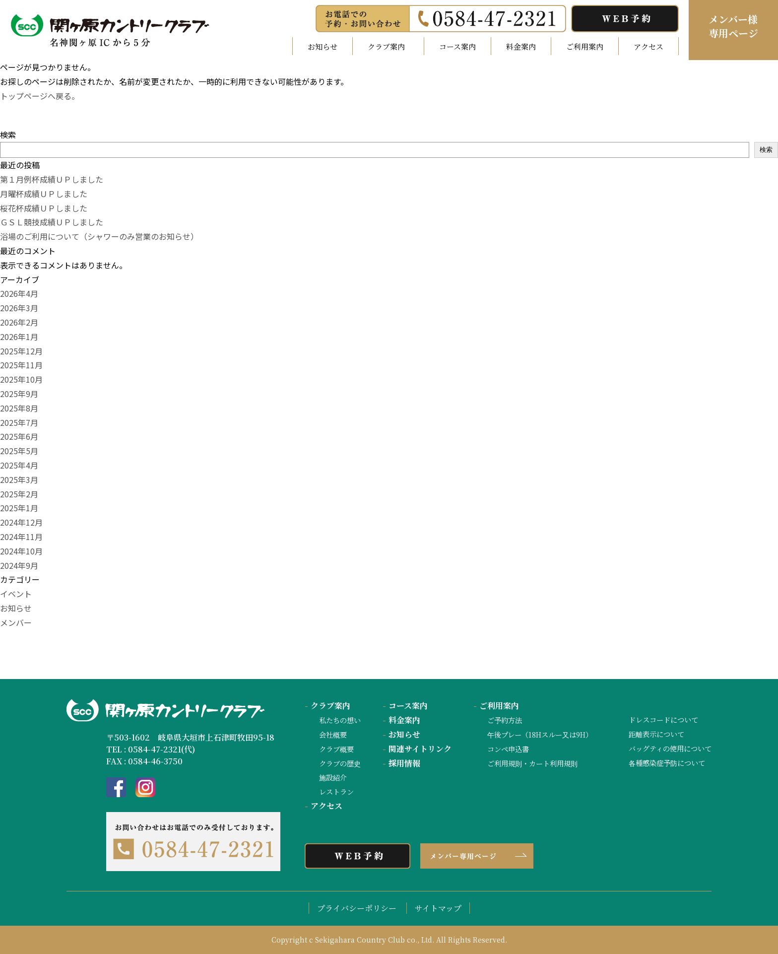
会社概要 (333, 734)
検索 (8, 134)
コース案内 (457, 46)
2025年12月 (21, 351)
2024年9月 (19, 565)
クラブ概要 (336, 749)
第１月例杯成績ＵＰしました (51, 179)
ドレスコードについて (663, 719)
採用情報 (401, 763)
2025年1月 (19, 508)
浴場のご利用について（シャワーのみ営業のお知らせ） (99, 236)
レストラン (336, 791)
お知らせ (322, 46)
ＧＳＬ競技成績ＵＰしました (51, 222)
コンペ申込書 (508, 749)
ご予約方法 (504, 720)
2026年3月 (19, 308)
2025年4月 (19, 465)
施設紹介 (333, 777)
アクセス (648, 46)
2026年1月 (19, 336)
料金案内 (521, 46)
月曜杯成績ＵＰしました (43, 194)
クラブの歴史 (340, 763)
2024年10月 (21, 551)
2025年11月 (21, 365)
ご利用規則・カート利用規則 (532, 763)
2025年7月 (19, 422)
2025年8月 (19, 408)
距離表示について (656, 734)
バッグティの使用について (670, 748)
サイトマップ (438, 908)
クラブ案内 (327, 705)
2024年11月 (21, 537)
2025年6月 (19, 436)
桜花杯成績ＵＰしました (43, 208)
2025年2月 (19, 494)
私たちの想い (340, 720)
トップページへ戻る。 (39, 96)
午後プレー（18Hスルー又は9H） (539, 734)
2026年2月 (19, 322)
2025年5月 (19, 451)
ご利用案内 (584, 46)
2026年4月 (19, 293)
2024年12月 (21, 522)
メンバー (16, 622)
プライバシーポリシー (356, 908)
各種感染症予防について (667, 762)
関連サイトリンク (417, 748)
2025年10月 (21, 379)
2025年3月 (19, 479)
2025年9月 (19, 394)
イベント (16, 594)
